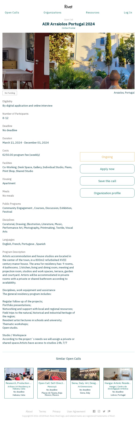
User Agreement (76, 411)
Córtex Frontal (68, 28)
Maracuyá (52, 386)
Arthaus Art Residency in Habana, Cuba (19, 387)
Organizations (52, 12)
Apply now (107, 169)
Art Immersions (85, 386)
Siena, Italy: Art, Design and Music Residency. (96, 383)
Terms (42, 411)
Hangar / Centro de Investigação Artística (118, 387)
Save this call (107, 181)
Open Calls (12, 12)
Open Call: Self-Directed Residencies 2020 (62, 383)
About (29, 411)
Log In (128, 12)
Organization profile (107, 193)
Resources (92, 12)
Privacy (57, 411)
